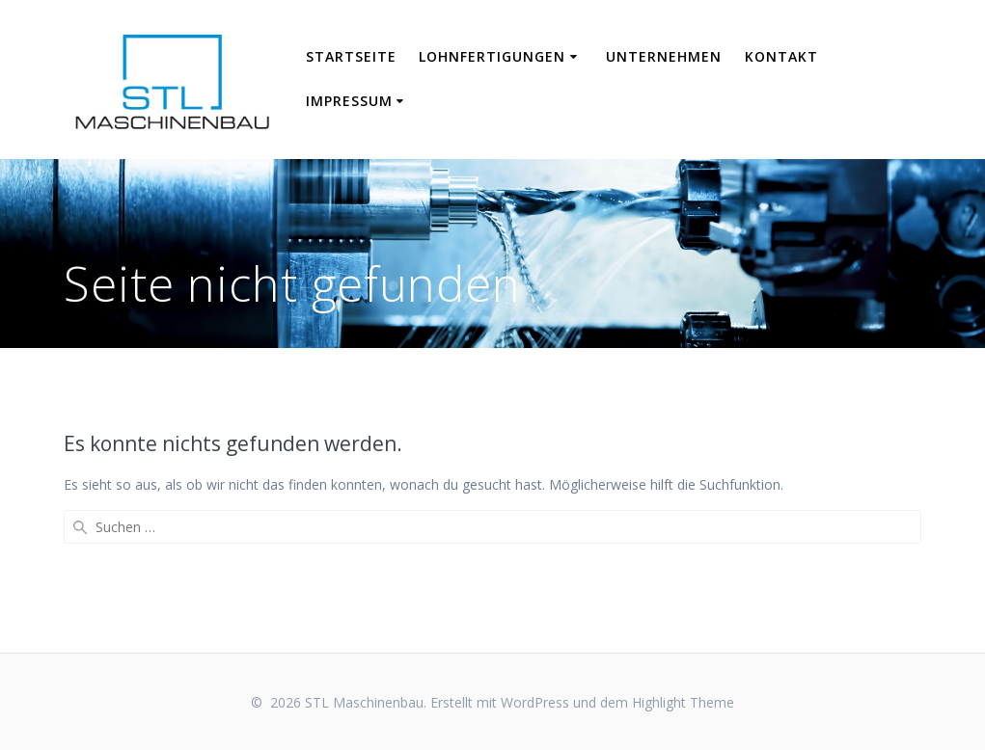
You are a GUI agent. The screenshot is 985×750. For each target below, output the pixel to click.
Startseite (351, 56)
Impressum (349, 101)
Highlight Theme (683, 702)
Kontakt (781, 56)
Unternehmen (664, 56)
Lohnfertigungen (492, 56)
